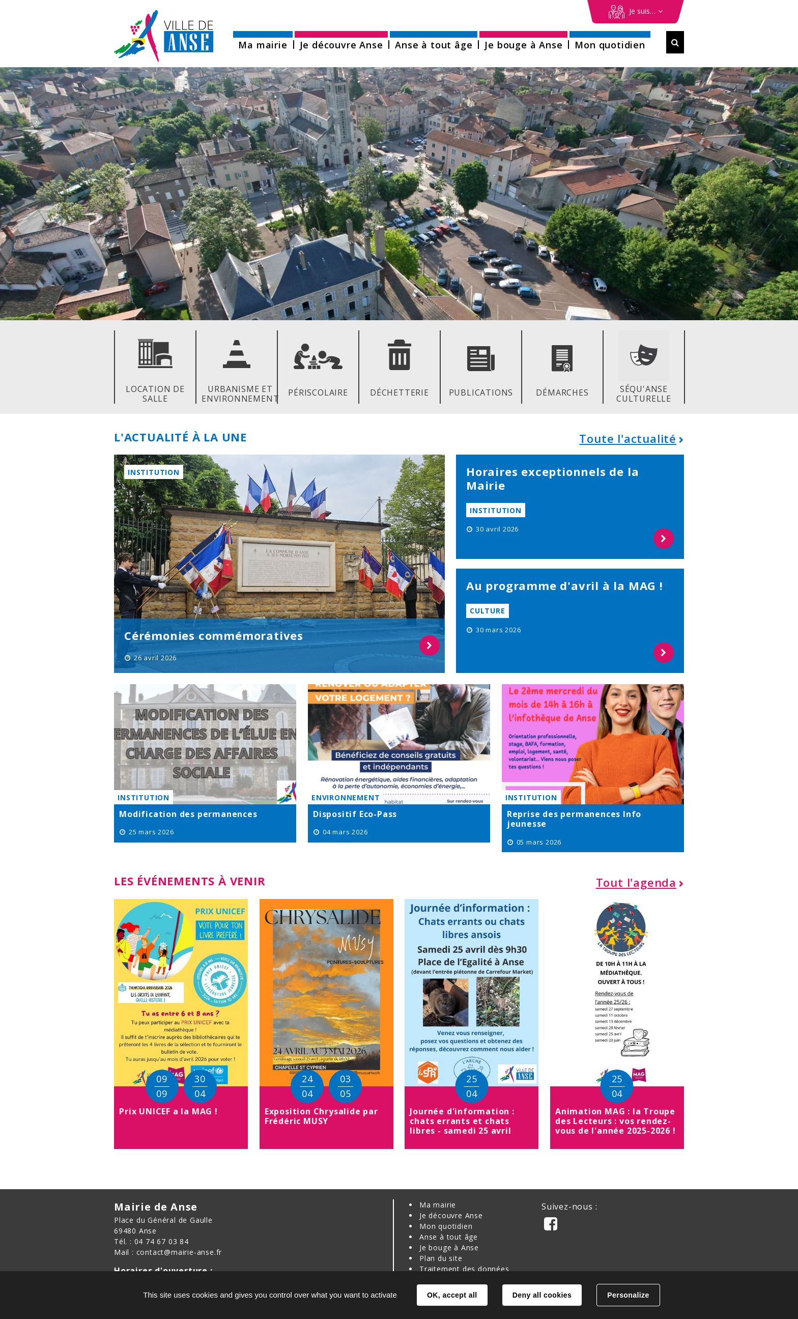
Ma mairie (437, 1205)
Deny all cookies (542, 1295)
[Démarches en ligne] (635, 11)
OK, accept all (452, 1295)
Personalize (628, 1295)
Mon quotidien (445, 1226)
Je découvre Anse (451, 1215)
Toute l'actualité (627, 438)
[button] (262, 41)
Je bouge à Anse (449, 1247)
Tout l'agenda (636, 882)
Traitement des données (464, 1269)
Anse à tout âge (448, 1237)
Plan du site (441, 1258)
